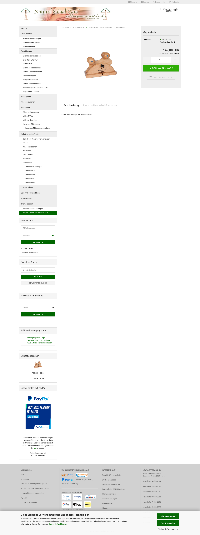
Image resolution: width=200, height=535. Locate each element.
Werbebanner (107, 503)
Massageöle (26, 96)
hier (35, 448)
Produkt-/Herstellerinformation (100, 105)
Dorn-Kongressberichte (32, 68)
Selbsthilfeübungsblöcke (31, 193)
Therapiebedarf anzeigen (33, 209)
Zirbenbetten (30, 175)
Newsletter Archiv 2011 (152, 497)
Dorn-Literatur (26, 51)
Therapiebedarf (27, 204)
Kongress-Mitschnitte (31, 124)
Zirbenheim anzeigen (33, 167)
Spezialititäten (26, 198)
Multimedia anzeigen (31, 112)
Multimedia (25, 107)
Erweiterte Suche (38, 283)
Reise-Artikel (28, 155)
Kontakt (24, 498)
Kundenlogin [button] (159, 2)
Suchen (145, 2)
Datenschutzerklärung (57, 524)
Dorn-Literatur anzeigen (32, 56)
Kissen (25, 143)
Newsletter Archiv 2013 (152, 486)
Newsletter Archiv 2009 (152, 507)
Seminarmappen (29, 76)
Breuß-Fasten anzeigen (32, 38)
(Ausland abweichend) (167, 42)
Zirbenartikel (30, 171)
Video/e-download (30, 120)
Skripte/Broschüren (30, 80)
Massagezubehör (28, 102)
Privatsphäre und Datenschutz (32, 493)
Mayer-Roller (38, 373)
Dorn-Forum (27, 64)
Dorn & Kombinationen (32, 84)
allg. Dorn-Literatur (30, 60)
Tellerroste (27, 159)
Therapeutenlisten (109, 494)
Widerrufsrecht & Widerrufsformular (35, 488)
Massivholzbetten (30, 147)
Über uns (132, 2)
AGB (22, 474)
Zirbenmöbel (30, 183)
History (105, 508)
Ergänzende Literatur (31, 92)
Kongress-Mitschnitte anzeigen (37, 128)
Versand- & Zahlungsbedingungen (34, 484)
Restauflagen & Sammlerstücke (35, 88)
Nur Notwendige (168, 523)
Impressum (25, 479)
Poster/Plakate (27, 187)
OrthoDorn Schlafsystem (30, 134)
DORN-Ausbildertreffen (111, 484)
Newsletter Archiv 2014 (152, 481)
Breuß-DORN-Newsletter (111, 475)
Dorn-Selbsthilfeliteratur (32, 72)
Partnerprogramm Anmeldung (38, 340)
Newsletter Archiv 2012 (152, 492)
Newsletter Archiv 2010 (152, 502)
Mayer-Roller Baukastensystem (35, 212)
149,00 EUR (38, 378)
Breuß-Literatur (29, 46)
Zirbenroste (29, 178)
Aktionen (24, 28)
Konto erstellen (27, 248)
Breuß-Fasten (26, 34)
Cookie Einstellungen (29, 502)
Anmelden (38, 242)
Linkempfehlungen (109, 499)
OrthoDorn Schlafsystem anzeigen (36, 139)
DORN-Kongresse (109, 480)
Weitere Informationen (168, 529)
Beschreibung (71, 105)
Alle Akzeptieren (168, 516)
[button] (147, 60)
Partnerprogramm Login (36, 338)
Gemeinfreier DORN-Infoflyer (113, 489)
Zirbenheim (27, 163)
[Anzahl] (161, 60)
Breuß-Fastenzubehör (31, 42)
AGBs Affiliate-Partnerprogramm (39, 343)
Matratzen (27, 151)
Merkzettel (174, 2)
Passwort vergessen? (29, 252)
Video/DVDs (28, 116)
